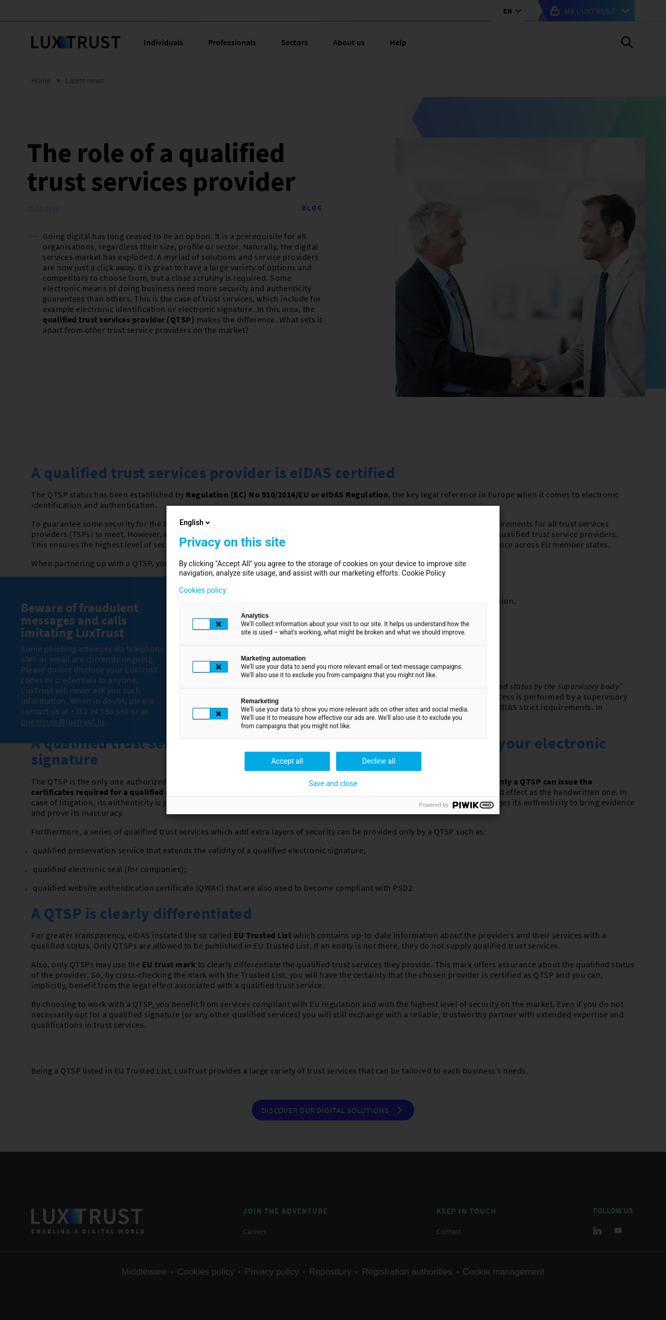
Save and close (333, 783)
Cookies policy (202, 590)
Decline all (378, 761)
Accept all (287, 761)
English (196, 522)
